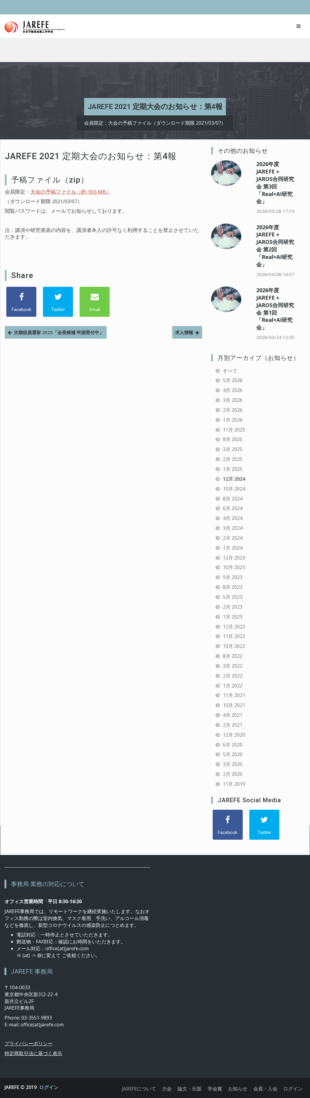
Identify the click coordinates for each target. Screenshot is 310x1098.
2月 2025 (232, 459)
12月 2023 (234, 557)
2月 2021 (232, 725)
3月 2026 (232, 400)
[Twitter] (58, 302)
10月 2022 (234, 646)
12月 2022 (234, 626)
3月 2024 (232, 528)
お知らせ (237, 1088)
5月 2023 (232, 597)
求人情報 (184, 332)
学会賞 (215, 1088)
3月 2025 (232, 449)
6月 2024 (232, 508)
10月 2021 (234, 705)
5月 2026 (232, 380)
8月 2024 (232, 498)
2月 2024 (232, 538)
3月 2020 (232, 764)
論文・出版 (190, 1088)
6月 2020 (232, 744)
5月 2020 (232, 754)
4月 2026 (232, 390)
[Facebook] (21, 302)
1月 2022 (232, 685)
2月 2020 (232, 774)
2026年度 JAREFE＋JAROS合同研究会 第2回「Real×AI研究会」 (275, 246)
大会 (167, 1088)
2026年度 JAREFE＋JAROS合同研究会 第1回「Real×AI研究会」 (275, 308)
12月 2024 (234, 479)
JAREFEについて (139, 1088)
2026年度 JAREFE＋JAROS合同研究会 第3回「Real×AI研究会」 (275, 182)
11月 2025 (234, 429)
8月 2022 (232, 656)
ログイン (48, 1087)
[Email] (95, 302)
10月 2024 (234, 488)
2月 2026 (232, 410)
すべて (230, 370)
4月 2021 (232, 715)
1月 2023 (232, 616)
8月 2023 (232, 587)
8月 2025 (232, 439)
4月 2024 (232, 518)
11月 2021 (234, 695)
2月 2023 (232, 607)
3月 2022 (232, 666)
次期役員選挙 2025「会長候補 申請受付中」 (59, 332)
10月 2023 (234, 567)
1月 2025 (232, 469)
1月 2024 (232, 548)
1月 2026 (232, 420)
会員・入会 (265, 1088)
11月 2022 (234, 636)
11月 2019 (234, 784)
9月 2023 (232, 577)
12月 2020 (234, 735)
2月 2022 (232, 675)
